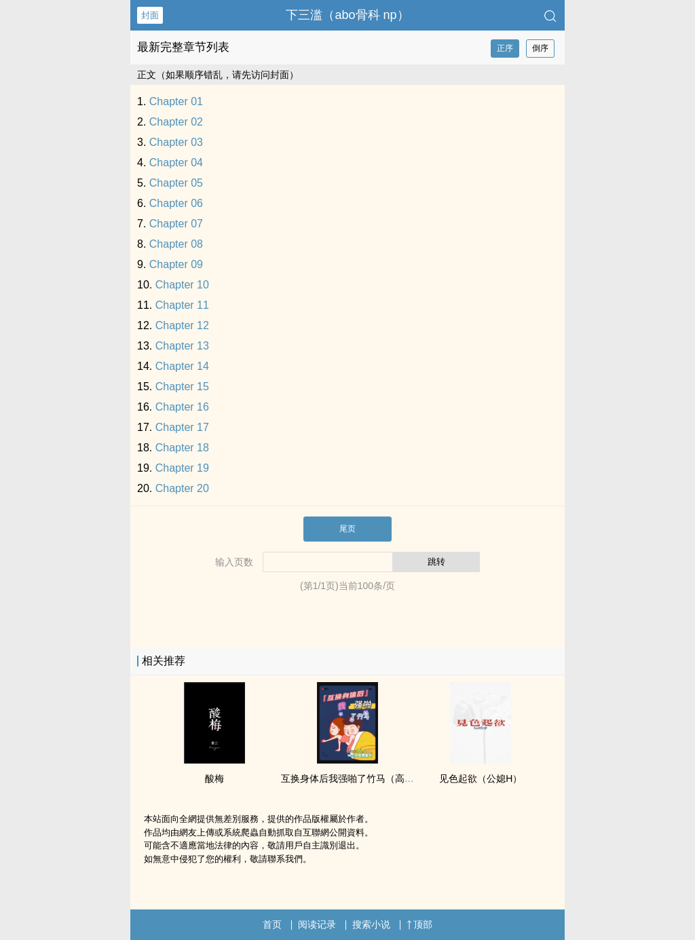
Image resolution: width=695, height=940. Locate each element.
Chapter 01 (176, 101)
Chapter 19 (182, 468)
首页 (272, 924)
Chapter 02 (176, 122)
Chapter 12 (182, 325)
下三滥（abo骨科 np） (347, 15)
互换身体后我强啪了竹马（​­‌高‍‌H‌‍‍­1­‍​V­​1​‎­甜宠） (369, 778)
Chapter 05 (176, 183)
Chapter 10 (182, 284)
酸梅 (214, 778)
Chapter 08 (176, 244)
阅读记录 (317, 924)
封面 (150, 15)
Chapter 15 (182, 386)
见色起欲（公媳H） (480, 778)
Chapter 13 (182, 346)
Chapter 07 (176, 223)
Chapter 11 (182, 305)
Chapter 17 (182, 427)
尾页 (347, 528)
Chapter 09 (176, 264)
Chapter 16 (182, 407)
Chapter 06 (176, 203)
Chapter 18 (182, 447)
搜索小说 (371, 924)
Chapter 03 (176, 142)
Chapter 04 (176, 162)
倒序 (540, 48)
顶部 (419, 924)
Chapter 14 (182, 366)
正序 (505, 48)
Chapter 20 (182, 488)
